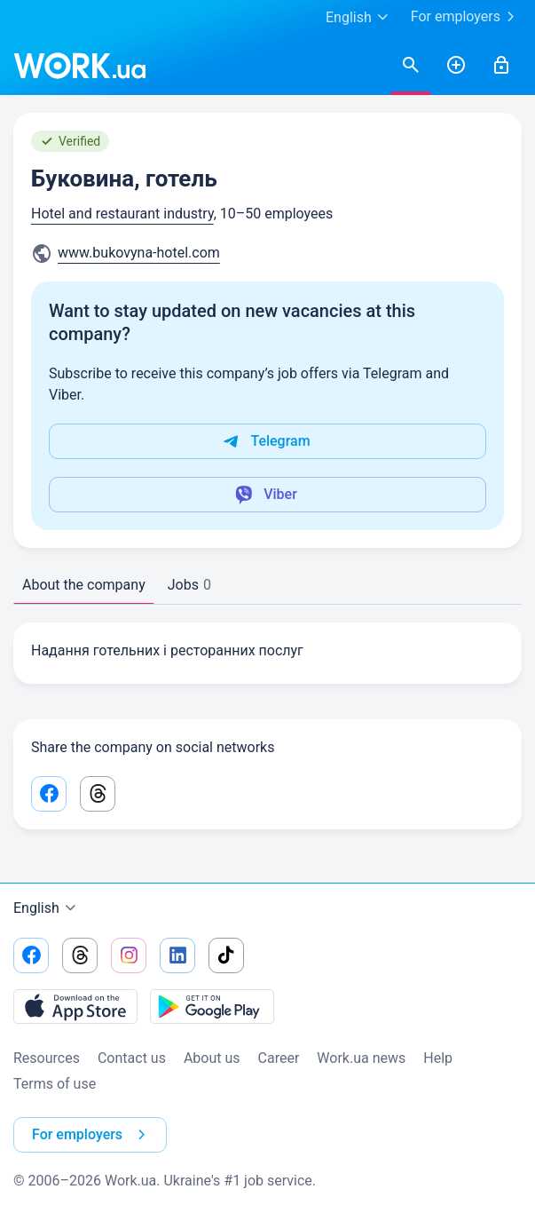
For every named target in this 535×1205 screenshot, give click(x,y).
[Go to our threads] (80, 955)
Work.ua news (361, 1058)
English (47, 908)
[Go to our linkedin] (177, 955)
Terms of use (54, 1083)
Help (437, 1058)
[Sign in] (501, 65)
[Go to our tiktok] (226, 955)
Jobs (189, 584)
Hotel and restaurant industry (122, 213)
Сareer (279, 1058)
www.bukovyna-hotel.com (139, 252)
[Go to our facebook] (31, 955)
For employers (466, 17)
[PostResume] (456, 65)
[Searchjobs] (410, 65)
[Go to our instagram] (128, 955)
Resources (46, 1058)
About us (212, 1058)
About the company (84, 584)
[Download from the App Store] (75, 1006)
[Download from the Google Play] (212, 1006)
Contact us (132, 1058)
